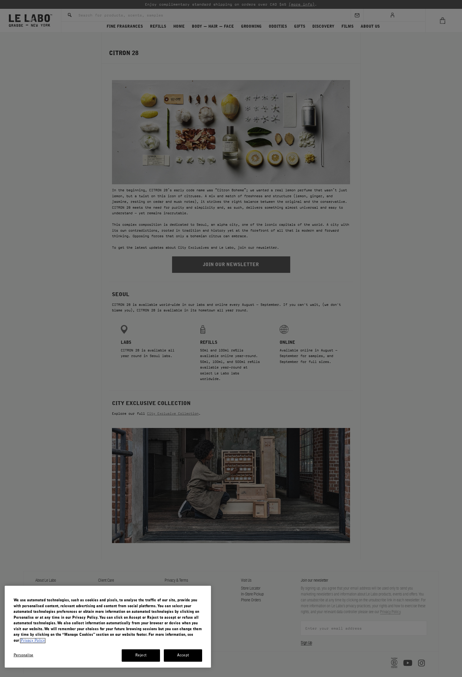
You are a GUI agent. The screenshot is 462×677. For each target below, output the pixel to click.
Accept (183, 655)
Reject (140, 655)
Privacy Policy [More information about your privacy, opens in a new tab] (33, 641)
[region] (108, 627)
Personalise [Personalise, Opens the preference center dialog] (23, 655)
